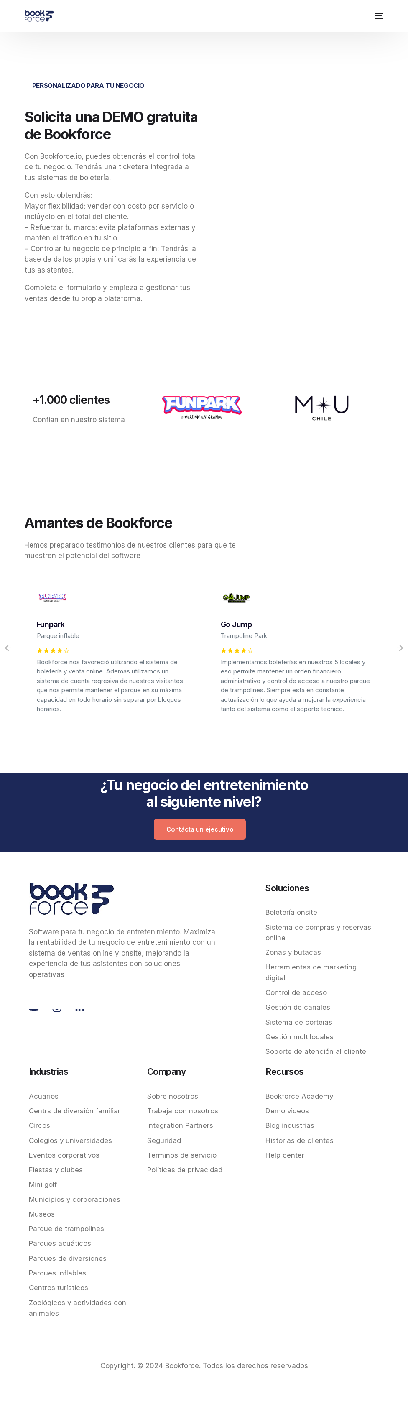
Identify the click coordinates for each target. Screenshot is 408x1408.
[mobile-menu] (377, 16)
